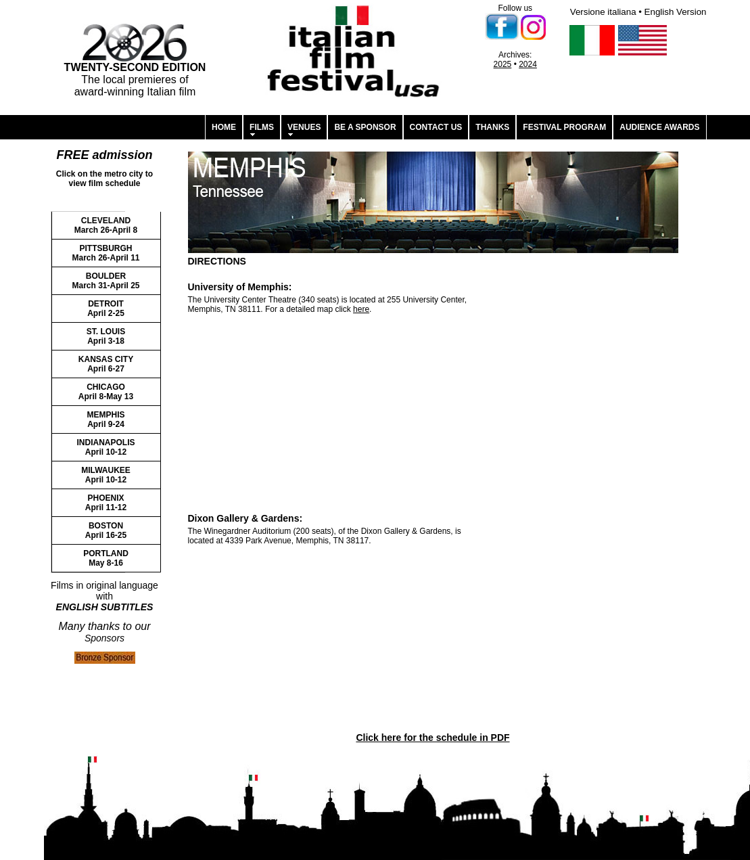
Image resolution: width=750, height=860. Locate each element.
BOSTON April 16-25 (105, 530)
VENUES (304, 127)
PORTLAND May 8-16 (105, 558)
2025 (503, 64)
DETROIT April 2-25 (105, 308)
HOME (224, 127)
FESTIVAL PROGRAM (564, 127)
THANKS (492, 127)
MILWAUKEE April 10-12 (106, 475)
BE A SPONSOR (365, 127)
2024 (528, 64)
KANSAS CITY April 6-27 (105, 364)
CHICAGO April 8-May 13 (105, 391)
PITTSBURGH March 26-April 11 (105, 253)
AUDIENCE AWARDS (659, 127)
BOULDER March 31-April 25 (105, 280)
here (361, 309)
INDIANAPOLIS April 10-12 (105, 447)
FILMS (262, 127)
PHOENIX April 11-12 (105, 502)
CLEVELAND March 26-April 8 (105, 225)
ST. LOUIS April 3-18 (106, 336)
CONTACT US (436, 127)
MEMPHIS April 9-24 (105, 419)
